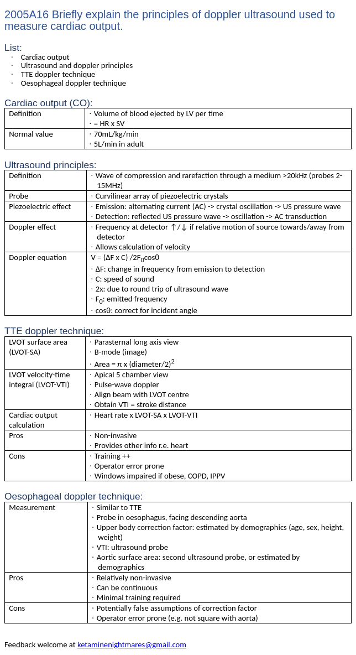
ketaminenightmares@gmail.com (131, 644)
